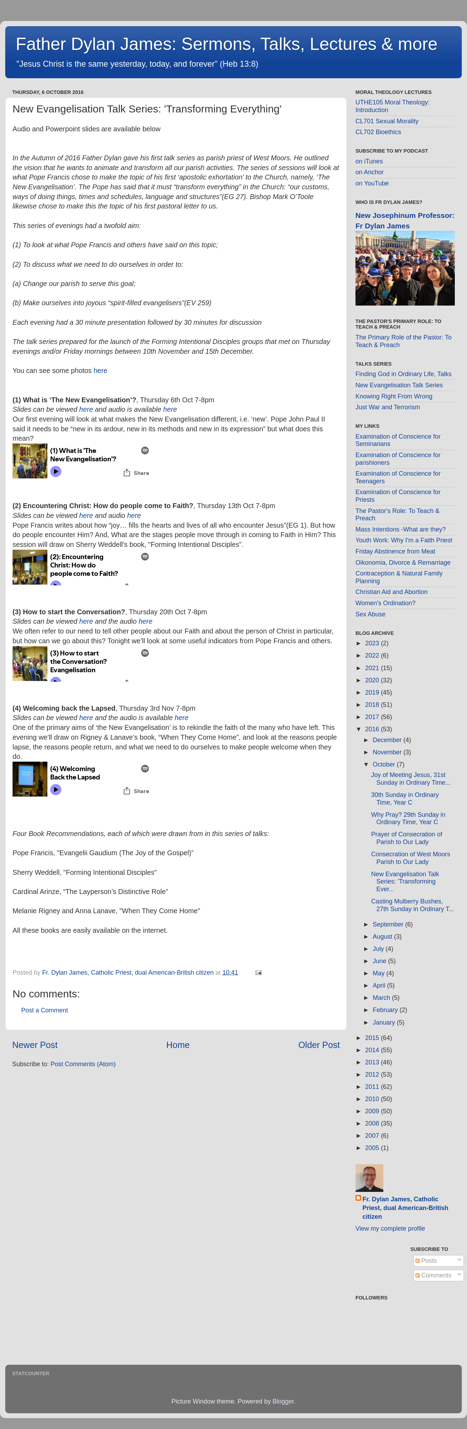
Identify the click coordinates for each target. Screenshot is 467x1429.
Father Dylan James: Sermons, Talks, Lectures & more (227, 44)
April (380, 985)
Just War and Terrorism (387, 407)
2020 (373, 680)
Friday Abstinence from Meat (395, 551)
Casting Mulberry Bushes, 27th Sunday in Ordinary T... (412, 905)
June (380, 961)
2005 (373, 1147)
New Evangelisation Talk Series (399, 385)
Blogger (283, 1401)
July (379, 948)
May (379, 973)
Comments (433, 1275)
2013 (373, 1062)
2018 (373, 704)
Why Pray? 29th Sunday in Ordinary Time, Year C (408, 818)
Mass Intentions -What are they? (400, 529)
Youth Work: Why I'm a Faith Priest (403, 540)
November (388, 752)
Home (178, 1045)
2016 (373, 729)
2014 (373, 1050)
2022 (373, 655)
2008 (373, 1123)
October (385, 764)
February (386, 1009)
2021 (373, 668)
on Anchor (369, 172)
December (388, 740)
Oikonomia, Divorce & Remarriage (403, 562)
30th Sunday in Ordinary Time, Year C (405, 798)
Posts (426, 1260)
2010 (373, 1098)
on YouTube (372, 183)
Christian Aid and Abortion (391, 591)
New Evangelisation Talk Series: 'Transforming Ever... (405, 882)
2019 (373, 692)
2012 (373, 1074)
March (382, 997)
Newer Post (35, 1045)
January (385, 1022)
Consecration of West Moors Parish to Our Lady (410, 858)
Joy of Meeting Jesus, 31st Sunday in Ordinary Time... (411, 778)
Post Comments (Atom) (83, 1064)
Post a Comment (44, 1010)
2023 (373, 643)
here (100, 370)
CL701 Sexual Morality (387, 121)
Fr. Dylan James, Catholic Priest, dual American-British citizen (405, 1208)
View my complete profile (390, 1228)
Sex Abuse (370, 614)
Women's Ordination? (385, 603)
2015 (373, 1037)
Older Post (319, 1045)
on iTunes (369, 161)
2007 (373, 1135)
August (383, 936)
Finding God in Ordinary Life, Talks (403, 374)
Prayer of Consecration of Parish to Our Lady (406, 838)
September (389, 924)
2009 (373, 1111)
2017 (373, 716)
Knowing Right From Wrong (393, 396)
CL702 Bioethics (378, 132)
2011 (373, 1086)
